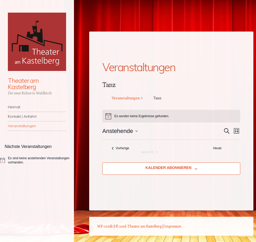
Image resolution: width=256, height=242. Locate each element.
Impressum (172, 226)
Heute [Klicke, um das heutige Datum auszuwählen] (217, 148)
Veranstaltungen (22, 125)
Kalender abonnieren (168, 168)
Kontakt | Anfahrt (22, 116)
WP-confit (105, 226)
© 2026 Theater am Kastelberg (138, 226)
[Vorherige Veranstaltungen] (120, 148)
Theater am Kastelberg (23, 83)
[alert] (37, 160)
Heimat (14, 107)
